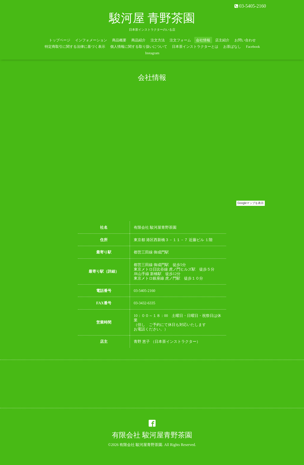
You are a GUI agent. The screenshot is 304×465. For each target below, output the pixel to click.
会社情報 (203, 40)
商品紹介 (138, 40)
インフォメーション (91, 40)
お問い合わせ (245, 40)
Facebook (253, 46)
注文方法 (158, 40)
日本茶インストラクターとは (195, 46)
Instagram (152, 53)
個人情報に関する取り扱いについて (138, 46)
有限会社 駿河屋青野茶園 (152, 435)
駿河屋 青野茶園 (152, 18)
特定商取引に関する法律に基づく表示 (75, 46)
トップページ (59, 40)
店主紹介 (222, 40)
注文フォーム (180, 40)
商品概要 (119, 40)
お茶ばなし (232, 46)
